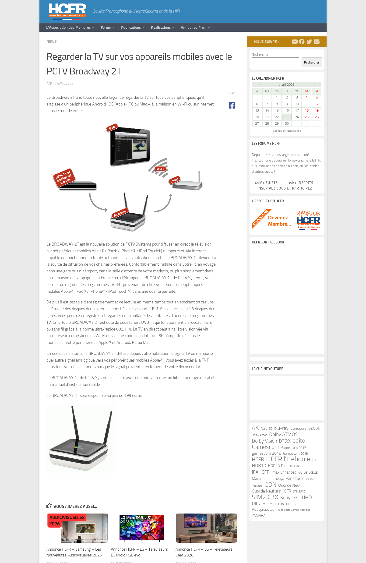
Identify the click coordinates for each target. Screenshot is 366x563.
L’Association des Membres (68, 27)
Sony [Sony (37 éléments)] (285, 497)
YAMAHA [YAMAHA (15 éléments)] (258, 516)
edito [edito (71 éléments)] (298, 440)
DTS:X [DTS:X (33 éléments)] (285, 441)
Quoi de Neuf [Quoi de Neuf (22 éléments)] (289, 485)
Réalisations (161, 27)
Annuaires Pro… (194, 27)
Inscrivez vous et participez (282, 188)
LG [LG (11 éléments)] (305, 472)
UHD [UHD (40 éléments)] (307, 497)
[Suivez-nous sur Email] (317, 41)
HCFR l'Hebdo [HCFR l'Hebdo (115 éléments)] (285, 459)
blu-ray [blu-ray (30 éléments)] (281, 428)
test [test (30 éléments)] (296, 497)
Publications (131, 27)
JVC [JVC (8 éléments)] (300, 472)
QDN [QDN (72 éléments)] (270, 485)
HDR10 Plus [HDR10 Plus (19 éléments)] (278, 466)
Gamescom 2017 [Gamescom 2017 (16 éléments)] (293, 448)
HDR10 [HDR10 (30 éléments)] (259, 465)
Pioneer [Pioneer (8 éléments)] (310, 479)
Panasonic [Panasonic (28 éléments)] (294, 478)
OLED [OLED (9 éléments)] (270, 479)
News (51, 41)
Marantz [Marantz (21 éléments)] (259, 478)
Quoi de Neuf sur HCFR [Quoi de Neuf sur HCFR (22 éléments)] (271, 491)
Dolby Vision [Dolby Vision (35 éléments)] (264, 441)
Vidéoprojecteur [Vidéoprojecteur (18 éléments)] (264, 509)
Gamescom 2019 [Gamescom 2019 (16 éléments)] (295, 453)
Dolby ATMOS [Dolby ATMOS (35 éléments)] (283, 434)
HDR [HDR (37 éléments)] (312, 459)
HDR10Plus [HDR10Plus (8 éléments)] (296, 466)
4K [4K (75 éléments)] (255, 428)
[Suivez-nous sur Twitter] (309, 41)
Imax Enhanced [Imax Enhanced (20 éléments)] (283, 472)
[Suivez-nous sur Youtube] (294, 41)
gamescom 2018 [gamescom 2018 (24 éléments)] (266, 453)
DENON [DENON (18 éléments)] (314, 428)
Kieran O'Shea (293, 130)
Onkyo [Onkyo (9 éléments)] (280, 479)
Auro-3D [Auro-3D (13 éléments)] (266, 429)
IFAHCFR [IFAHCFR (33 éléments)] (261, 472)
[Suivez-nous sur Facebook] (302, 41)
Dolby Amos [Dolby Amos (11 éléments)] (259, 435)
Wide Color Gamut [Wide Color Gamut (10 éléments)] (288, 509)
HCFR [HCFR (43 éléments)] (258, 459)
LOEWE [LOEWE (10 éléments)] (313, 472)
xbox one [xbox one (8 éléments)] (305, 509)
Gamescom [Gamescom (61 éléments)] (265, 447)
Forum (106, 27)
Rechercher (260, 55)
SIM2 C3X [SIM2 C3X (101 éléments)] (265, 497)
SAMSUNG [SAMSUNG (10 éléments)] (299, 491)
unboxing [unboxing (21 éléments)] (294, 503)
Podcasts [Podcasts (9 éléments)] (257, 485)
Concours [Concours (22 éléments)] (298, 428)
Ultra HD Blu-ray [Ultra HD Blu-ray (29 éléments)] (268, 503)
